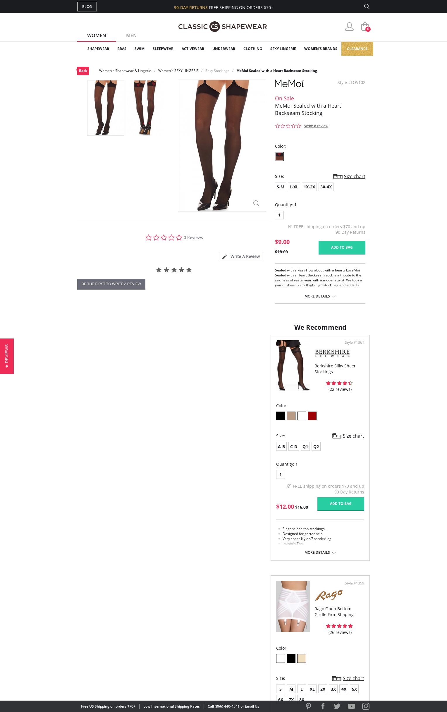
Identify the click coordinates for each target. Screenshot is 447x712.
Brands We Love (270, 625)
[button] (7, 356)
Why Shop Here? (270, 606)
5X (308, 452)
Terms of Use (123, 685)
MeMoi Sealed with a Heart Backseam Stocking (276, 70)
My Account (189, 616)
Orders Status (192, 625)
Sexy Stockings (217, 70)
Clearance (357, 48)
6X (318, 452)
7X (329, 452)
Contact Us (189, 653)
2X (276, 452)
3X (287, 452)
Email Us (252, 706)
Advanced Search (195, 606)
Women (96, 35)
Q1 (112, 452)
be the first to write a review (111, 284)
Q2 (122, 452)
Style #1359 (352, 348)
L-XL (294, 187)
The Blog (262, 634)
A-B (88, 452)
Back (83, 70)
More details (317, 296)
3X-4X (326, 187)
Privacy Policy (268, 644)
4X (297, 452)
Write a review (316, 126)
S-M (280, 187)
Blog (87, 6)
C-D (100, 452)
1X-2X (309, 187)
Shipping (185, 634)
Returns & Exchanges (200, 644)
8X (339, 452)
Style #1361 (205, 348)
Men (131, 35)
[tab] (241, 257)
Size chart (354, 176)
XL (266, 452)
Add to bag (342, 247)
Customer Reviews (273, 616)
